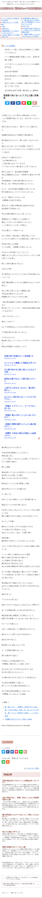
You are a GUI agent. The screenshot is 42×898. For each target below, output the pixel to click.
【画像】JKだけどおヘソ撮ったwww (18, 719)
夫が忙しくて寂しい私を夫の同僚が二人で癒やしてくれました (22, 51)
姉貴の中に (5, 29)
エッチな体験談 (9, 46)
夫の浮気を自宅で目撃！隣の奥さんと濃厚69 (21, 90)
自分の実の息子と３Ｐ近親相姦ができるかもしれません (22, 77)
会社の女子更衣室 (11, 71)
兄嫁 (3, 26)
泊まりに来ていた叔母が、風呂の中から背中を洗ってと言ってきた (22, 84)
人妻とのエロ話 (7, 742)
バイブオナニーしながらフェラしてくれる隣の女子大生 (22, 65)
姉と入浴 (26, 26)
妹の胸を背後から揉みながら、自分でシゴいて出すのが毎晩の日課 (31, 30)
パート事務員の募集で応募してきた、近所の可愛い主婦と (22, 58)
